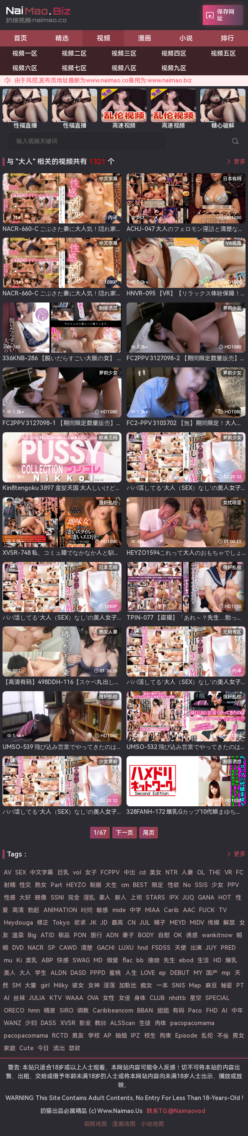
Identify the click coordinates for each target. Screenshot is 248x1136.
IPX (173, 897)
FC (239, 872)
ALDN (59, 972)
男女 (238, 1035)
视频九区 (173, 68)
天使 (180, 947)
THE (214, 872)
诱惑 (192, 935)
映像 (40, 897)
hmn (34, 1010)
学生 (40, 972)
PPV (233, 885)
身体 (140, 998)
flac (127, 960)
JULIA (37, 998)
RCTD (60, 1035)
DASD (78, 972)
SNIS (178, 985)
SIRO (66, 1010)
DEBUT (180, 972)
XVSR (67, 1023)
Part (56, 885)
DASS (48, 1023)
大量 (30, 985)
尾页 (149, 832)
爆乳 (231, 960)
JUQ (188, 897)
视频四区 (173, 53)
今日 (43, 1048)
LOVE (148, 972)
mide (119, 910)
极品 (64, 935)
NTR (171, 872)
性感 (10, 897)
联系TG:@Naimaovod (176, 1111)
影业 (85, 1023)
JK (93, 922)
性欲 (173, 885)
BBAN (145, 1010)
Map (195, 985)
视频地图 (95, 1124)
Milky (61, 985)
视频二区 (74, 53)
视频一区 (24, 53)
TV (223, 910)
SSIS (201, 885)
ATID (47, 935)
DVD (18, 947)
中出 (129, 872)
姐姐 (163, 1010)
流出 (59, 1048)
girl (45, 985)
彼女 (78, 985)
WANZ (12, 1023)
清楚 (87, 947)
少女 (217, 885)
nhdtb (177, 998)
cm (125, 885)
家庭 (10, 1048)
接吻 (154, 960)
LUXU (126, 947)
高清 (18, 910)
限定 (157, 885)
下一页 (124, 832)
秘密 (226, 985)
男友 (78, 1035)
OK (177, 935)
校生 (150, 1035)
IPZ (135, 1035)
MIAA (152, 910)
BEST (140, 885)
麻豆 (211, 985)
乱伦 (207, 1035)
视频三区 (124, 53)
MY (198, 972)
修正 (43, 922)
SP (51, 947)
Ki (19, 960)
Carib (171, 910)
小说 (186, 38)
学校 (94, 1035)
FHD (212, 1010)
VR (228, 872)
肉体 (160, 1023)
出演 (196, 947)
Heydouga (18, 922)
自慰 (164, 935)
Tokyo (61, 922)
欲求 (80, 922)
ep (162, 972)
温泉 (18, 935)
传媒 (214, 922)
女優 (124, 998)
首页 (20, 38)
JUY (211, 947)
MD (98, 960)
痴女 (146, 985)
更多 (239, 161)
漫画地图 (124, 1124)
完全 (74, 897)
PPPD (98, 972)
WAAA (74, 998)
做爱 (113, 960)
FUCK (207, 910)
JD (104, 922)
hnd (142, 947)
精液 (49, 1010)
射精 (10, 885)
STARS (155, 897)
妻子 (128, 935)
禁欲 (74, 1048)
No (187, 885)
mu (8, 960)
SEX (20, 872)
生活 (203, 960)
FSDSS (161, 947)
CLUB (157, 998)
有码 (178, 1010)
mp (226, 972)
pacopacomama (192, 1023)
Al (7, 998)
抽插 (121, 1035)
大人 (25, 972)
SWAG (81, 960)
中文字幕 (41, 872)
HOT (224, 897)
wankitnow (217, 935)
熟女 (40, 885)
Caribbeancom (113, 1010)
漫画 (144, 38)
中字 (135, 910)
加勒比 (128, 985)
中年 (237, 1010)
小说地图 (152, 1124)
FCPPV (110, 872)
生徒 (145, 1023)
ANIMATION (60, 910)
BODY (146, 935)
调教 (83, 1010)
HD (217, 960)
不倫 (223, 1035)
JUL (145, 922)
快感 (63, 960)
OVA (93, 998)
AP (107, 1035)
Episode (186, 1035)
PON (80, 935)
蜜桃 (115, 972)
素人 (105, 897)
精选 (62, 38)
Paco (195, 1010)
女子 (91, 872)
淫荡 (109, 985)
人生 (131, 972)
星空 (196, 998)
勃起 (33, 910)
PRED (228, 947)
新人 (121, 897)
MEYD (178, 922)
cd (142, 872)
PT (240, 985)
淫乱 (89, 897)
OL (201, 872)
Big (32, 935)
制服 (95, 885)
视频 (103, 38)
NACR (36, 947)
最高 (117, 922)
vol (77, 872)
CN (131, 922)
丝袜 (19, 998)
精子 (159, 922)
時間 (87, 910)
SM (16, 985)
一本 (162, 985)
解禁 (229, 922)
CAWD (68, 947)
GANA (206, 897)
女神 (94, 985)
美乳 (31, 960)
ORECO (14, 1010)
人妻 (187, 872)
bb (140, 960)
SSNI (57, 897)
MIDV (197, 922)
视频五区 (223, 53)
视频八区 (124, 68)
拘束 (165, 1035)
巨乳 (63, 872)
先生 (169, 960)
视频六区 (24, 68)
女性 (108, 998)
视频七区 (74, 68)
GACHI (106, 947)
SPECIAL (217, 998)
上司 (136, 897)
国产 (212, 972)
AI (224, 1010)
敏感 (102, 910)
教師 (100, 1023)
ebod (186, 960)
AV (7, 872)
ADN (112, 935)
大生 (111, 885)
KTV (55, 998)
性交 (25, 885)
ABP (47, 960)
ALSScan (122, 1023)
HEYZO (76, 885)
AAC (189, 910)
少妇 (31, 1023)
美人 (10, 972)
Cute (26, 1048)
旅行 (96, 935)
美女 (155, 872)
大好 (25, 897)
